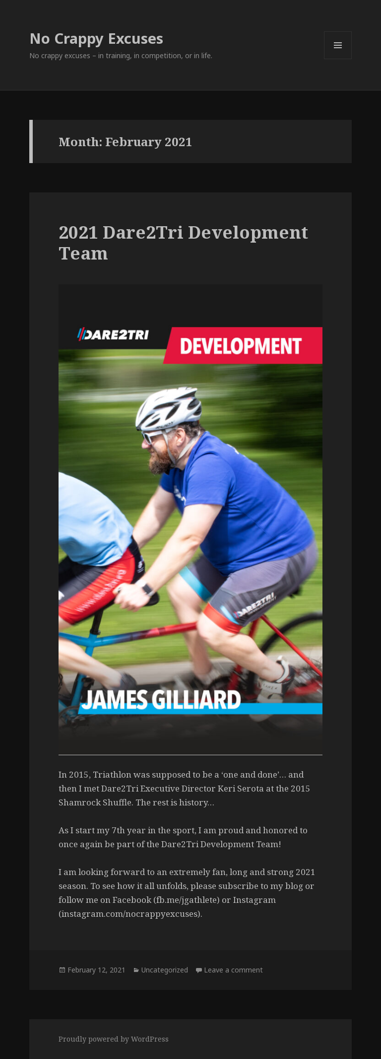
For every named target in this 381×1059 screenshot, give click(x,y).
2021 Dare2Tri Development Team (183, 242)
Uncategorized (164, 969)
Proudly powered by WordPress (114, 1039)
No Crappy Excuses (96, 38)
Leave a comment (233, 969)
